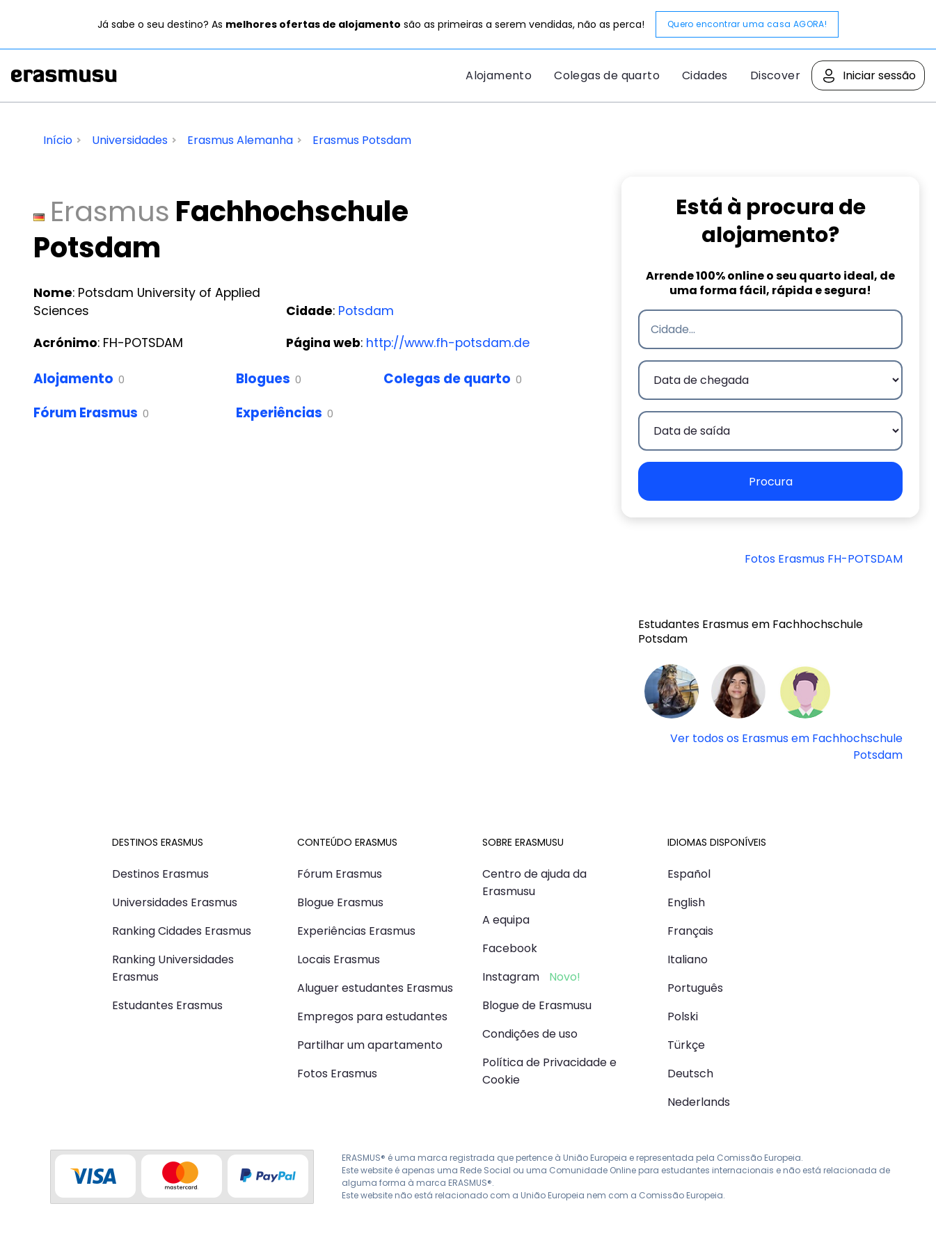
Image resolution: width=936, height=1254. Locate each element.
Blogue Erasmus (340, 902)
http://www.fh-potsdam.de (448, 343)
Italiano (687, 959)
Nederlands (698, 1102)
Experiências (279, 412)
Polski (682, 1016)
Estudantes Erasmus (167, 1005)
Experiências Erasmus (356, 931)
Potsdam (366, 311)
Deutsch (690, 1074)
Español (689, 874)
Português (695, 988)
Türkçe (686, 1045)
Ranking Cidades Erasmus (181, 931)
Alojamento (499, 75)
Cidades (705, 75)
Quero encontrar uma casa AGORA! (747, 24)
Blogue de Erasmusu (537, 1005)
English (686, 902)
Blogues (263, 378)
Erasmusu (64, 76)
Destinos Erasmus (160, 874)
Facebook (509, 948)
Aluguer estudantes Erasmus (375, 988)
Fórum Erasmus (85, 412)
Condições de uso (530, 1034)
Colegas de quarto (607, 75)
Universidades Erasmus (174, 902)
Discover (775, 75)
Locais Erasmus (338, 959)
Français (690, 931)
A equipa (506, 920)
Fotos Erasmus (337, 1074)
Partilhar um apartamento (370, 1045)
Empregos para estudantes (372, 1016)
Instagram (510, 977)
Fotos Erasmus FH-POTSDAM (824, 559)
